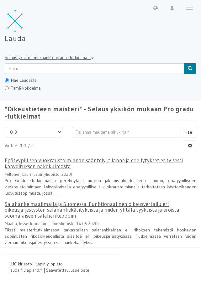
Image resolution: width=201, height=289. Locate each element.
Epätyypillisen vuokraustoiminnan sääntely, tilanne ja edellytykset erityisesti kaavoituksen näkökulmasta (94, 163)
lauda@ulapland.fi (25, 270)
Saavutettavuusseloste (67, 270)
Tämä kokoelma (23, 88)
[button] (155, 8)
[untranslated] (94, 68)
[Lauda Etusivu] (28, 22)
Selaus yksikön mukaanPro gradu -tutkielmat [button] (49, 57)
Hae (188, 132)
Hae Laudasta (21, 80)
